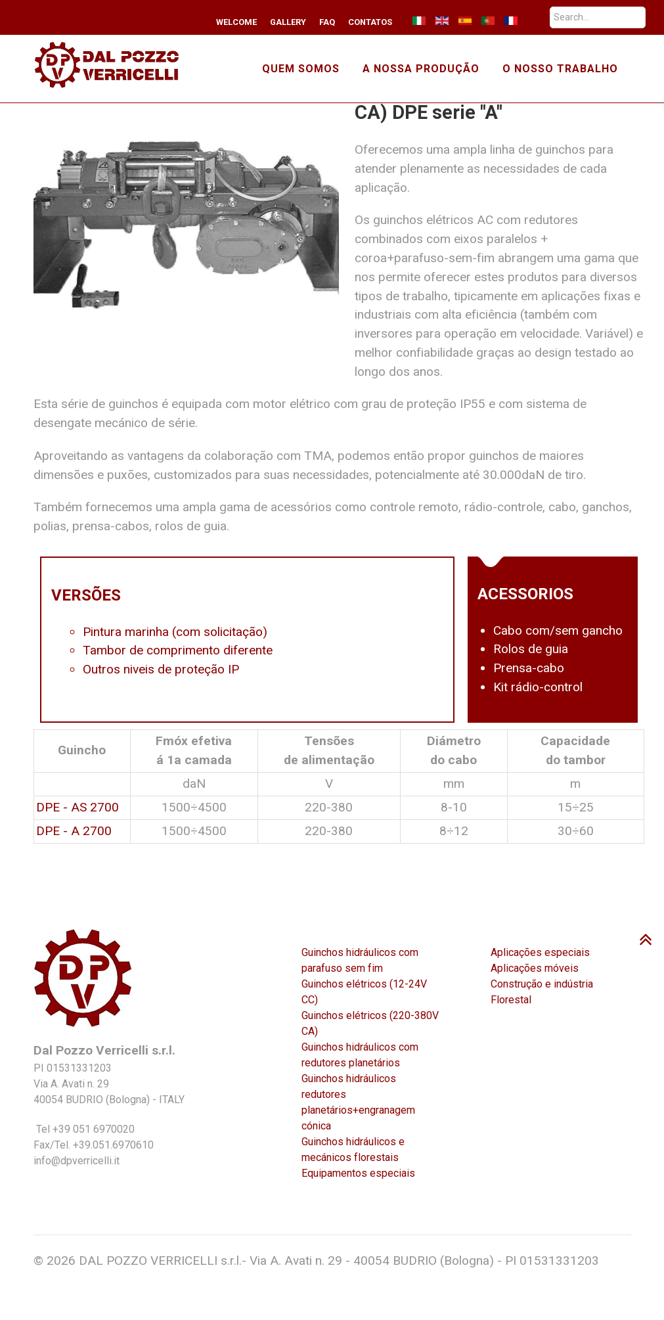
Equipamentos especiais (358, 1173)
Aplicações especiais (540, 952)
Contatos (370, 22)
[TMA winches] (113, 63)
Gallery (288, 22)
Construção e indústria (542, 984)
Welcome (236, 22)
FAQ (327, 22)
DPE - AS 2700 (77, 807)
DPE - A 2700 (74, 830)
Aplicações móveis (535, 968)
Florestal (511, 999)
